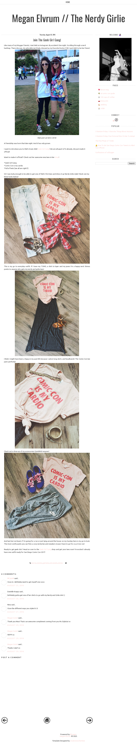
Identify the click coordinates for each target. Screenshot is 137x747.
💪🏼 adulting (102, 105)
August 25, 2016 (15, 585)
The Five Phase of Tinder (104, 141)
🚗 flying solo (103, 101)
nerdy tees (60, 563)
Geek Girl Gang (43, 149)
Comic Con (33, 563)
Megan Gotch (12, 618)
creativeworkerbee (77, 741)
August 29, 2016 (15, 625)
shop (57, 157)
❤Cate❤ (10, 578)
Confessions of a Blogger (104, 152)
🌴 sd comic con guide (106, 93)
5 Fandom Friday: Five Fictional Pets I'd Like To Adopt (115, 136)
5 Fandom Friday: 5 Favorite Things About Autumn (114, 131)
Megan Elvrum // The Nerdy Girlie (68, 18)
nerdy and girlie (53, 563)
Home (68, 2)
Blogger (73, 734)
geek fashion (46, 563)
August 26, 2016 (15, 599)
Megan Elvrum (65, 736)
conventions (40, 563)
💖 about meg (103, 90)
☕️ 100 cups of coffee (106, 97)
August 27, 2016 (15, 612)
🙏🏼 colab (101, 108)
